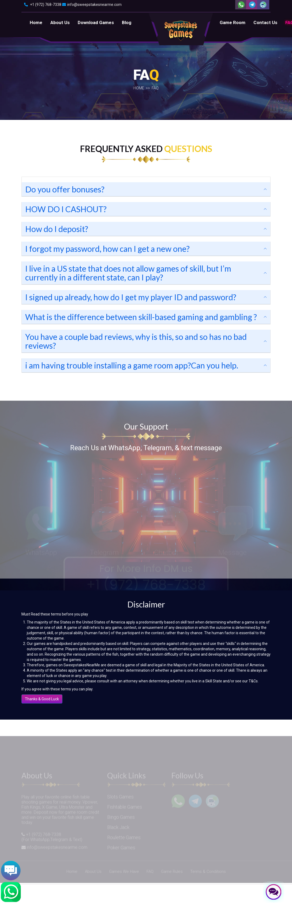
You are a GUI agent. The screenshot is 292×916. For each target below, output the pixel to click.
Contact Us (265, 22)
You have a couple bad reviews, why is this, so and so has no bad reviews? (136, 341)
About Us (60, 22)
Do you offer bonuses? (64, 189)
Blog (126, 22)
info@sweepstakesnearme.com (92, 4)
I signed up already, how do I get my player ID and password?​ (130, 297)
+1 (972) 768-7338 (42, 4)
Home (36, 22)
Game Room (232, 22)
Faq (155, 91)
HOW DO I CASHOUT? (66, 209)
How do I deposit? (56, 229)
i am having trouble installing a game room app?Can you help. (131, 365)
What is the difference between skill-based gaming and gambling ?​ (141, 317)
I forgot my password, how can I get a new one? (107, 248)
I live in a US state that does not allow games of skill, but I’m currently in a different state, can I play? (128, 273)
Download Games (96, 22)
